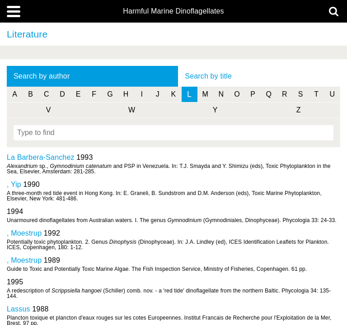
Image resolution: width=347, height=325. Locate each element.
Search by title (208, 76)
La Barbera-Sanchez (41, 157)
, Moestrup (24, 233)
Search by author (42, 76)
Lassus (18, 309)
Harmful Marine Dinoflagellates (173, 11)
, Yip (14, 184)
